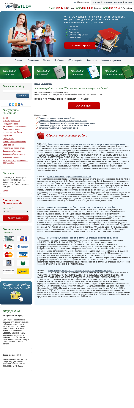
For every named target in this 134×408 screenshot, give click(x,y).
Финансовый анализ (12, 151)
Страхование (8, 145)
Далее (5, 191)
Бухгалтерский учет (11, 121)
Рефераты (92, 60)
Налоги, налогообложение (14, 142)
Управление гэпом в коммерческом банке (57, 118)
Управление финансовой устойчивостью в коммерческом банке (67, 123)
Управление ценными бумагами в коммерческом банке (63, 120)
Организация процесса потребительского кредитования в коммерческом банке (82, 207)
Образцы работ (75, 60)
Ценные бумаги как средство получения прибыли (69, 177)
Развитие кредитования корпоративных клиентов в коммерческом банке (79, 270)
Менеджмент (8, 138)
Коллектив (118, 2)
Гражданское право (11, 129)
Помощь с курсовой (43, 72)
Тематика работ (46, 84)
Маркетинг (7, 135)
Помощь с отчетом (77, 72)
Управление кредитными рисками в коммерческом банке (64, 125)
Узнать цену (80, 45)
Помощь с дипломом (9, 72)
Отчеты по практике (111, 60)
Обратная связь (83, 2)
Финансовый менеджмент (14, 154)
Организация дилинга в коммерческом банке (58, 128)
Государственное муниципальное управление (15, 125)
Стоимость (33, 60)
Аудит (5, 117)
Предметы (59, 60)
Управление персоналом (14, 148)
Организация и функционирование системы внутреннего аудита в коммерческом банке (86, 144)
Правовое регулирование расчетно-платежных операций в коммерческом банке (82, 238)
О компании (107, 2)
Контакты (96, 2)
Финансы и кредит (11, 157)
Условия (46, 60)
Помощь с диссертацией (114, 72)
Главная (18, 60)
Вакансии (128, 2)
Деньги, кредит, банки (12, 132)
